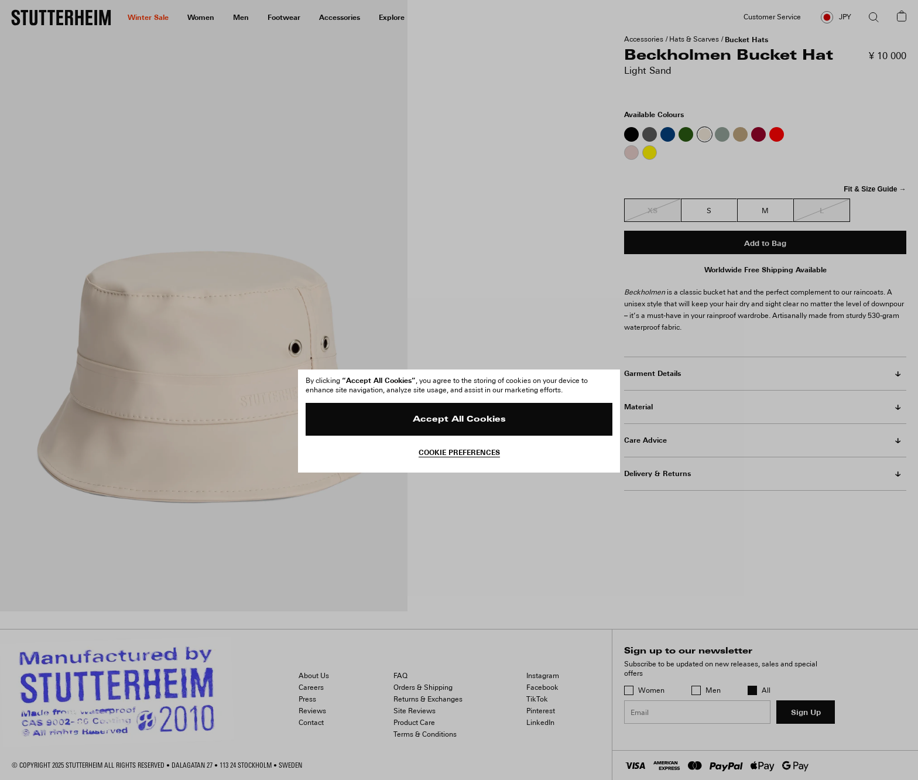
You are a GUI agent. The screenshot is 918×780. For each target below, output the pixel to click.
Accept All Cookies (459, 419)
